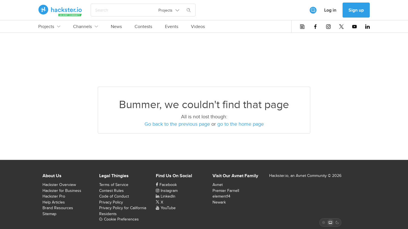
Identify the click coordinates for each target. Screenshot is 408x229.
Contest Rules (111, 190)
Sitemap (49, 214)
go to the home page (240, 123)
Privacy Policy (111, 202)
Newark (219, 202)
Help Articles (53, 202)
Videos (198, 26)
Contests (143, 26)
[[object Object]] (313, 10)
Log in (330, 10)
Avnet (217, 184)
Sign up (356, 10)
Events (171, 26)
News (116, 26)
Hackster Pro (53, 196)
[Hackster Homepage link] (60, 10)
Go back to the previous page (177, 123)
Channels (85, 26)
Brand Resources (57, 208)
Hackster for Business (61, 190)
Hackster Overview (59, 184)
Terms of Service (113, 184)
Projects (49, 26)
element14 (221, 196)
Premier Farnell (225, 190)
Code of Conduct (114, 196)
